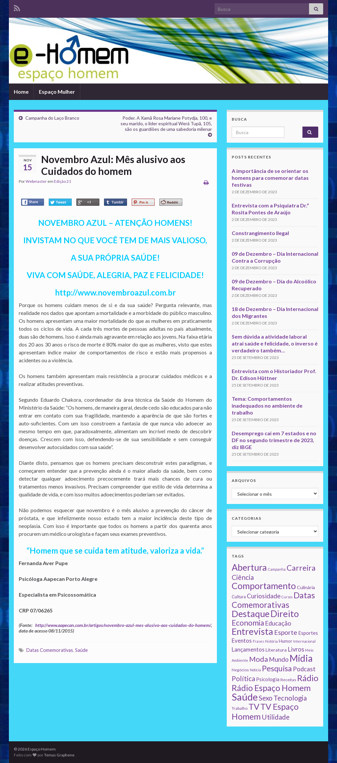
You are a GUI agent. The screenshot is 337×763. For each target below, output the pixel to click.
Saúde (81, 650)
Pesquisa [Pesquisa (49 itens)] (277, 668)
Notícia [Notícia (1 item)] (255, 670)
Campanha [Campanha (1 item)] (277, 569)
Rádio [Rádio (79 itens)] (307, 678)
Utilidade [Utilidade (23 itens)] (276, 717)
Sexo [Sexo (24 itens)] (265, 698)
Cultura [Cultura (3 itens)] (239, 596)
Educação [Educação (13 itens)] (278, 623)
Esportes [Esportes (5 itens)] (308, 633)
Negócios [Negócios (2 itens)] (240, 669)
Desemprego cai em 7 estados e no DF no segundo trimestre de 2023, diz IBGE (274, 440)
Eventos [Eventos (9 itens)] (242, 640)
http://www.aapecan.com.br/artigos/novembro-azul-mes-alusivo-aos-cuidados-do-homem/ (123, 625)
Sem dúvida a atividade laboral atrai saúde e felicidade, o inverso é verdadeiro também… (275, 343)
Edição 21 (62, 181)
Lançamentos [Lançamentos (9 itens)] (248, 649)
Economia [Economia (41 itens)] (248, 622)
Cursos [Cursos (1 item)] (287, 597)
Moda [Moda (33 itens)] (258, 659)
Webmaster (36, 181)
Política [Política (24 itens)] (243, 678)
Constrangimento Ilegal (260, 233)
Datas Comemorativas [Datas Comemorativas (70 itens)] (273, 599)
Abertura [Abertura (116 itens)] (249, 567)
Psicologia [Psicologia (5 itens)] (267, 679)
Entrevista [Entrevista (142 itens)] (252, 631)
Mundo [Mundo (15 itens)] (279, 659)
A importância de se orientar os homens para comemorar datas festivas (270, 178)
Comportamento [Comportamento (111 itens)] (264, 586)
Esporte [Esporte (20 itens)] (285, 632)
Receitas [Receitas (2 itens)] (288, 679)
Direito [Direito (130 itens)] (285, 613)
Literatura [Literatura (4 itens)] (276, 650)
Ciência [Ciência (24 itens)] (243, 577)
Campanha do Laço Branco (52, 118)
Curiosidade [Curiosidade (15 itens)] (263, 596)
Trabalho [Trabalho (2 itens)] (239, 708)
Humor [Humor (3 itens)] (285, 641)
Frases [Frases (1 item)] (258, 641)
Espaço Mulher (57, 91)
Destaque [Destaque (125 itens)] (251, 613)
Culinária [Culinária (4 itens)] (306, 587)
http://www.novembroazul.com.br (115, 292)
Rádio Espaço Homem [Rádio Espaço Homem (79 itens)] (271, 688)
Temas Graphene (59, 754)
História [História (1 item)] (271, 641)
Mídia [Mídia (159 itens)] (301, 658)
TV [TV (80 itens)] (253, 706)
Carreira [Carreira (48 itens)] (301, 567)
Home (21, 91)
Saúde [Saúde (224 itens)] (245, 697)
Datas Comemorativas (49, 650)
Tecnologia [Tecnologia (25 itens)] (290, 698)
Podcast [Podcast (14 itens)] (304, 669)
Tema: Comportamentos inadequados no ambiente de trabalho (267, 405)
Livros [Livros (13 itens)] (296, 649)
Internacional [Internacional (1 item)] (304, 641)
